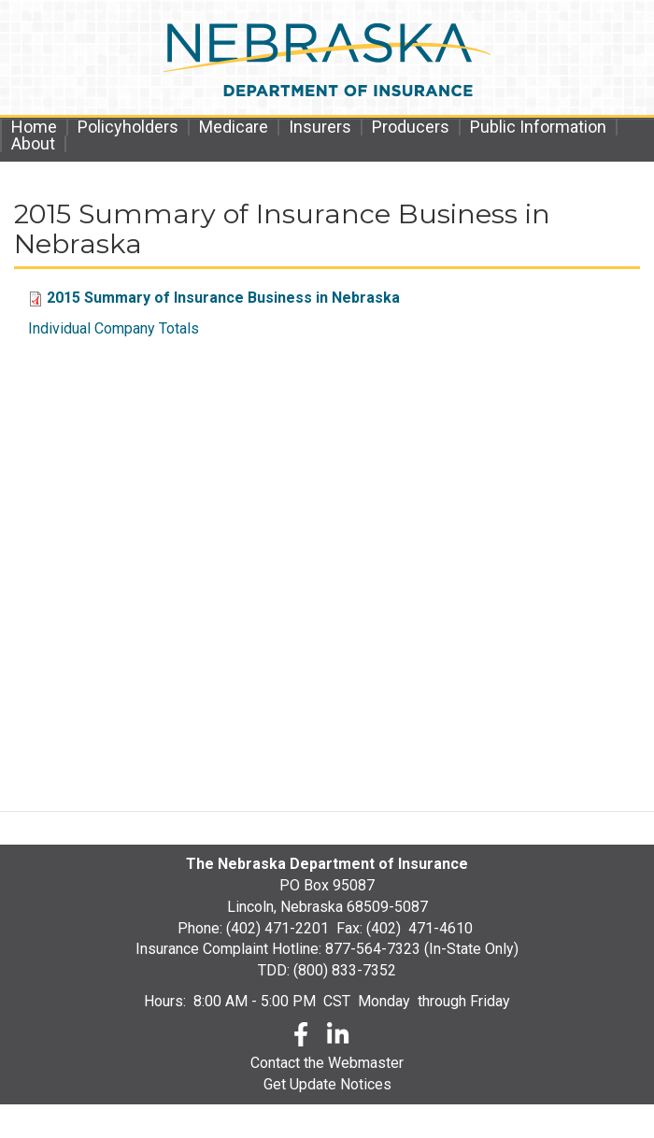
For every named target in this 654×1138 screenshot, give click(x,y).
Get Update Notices (327, 1084)
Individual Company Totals (113, 328)
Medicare (233, 127)
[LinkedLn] (339, 1037)
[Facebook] (300, 1037)
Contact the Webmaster (327, 1063)
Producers (410, 127)
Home (34, 127)
